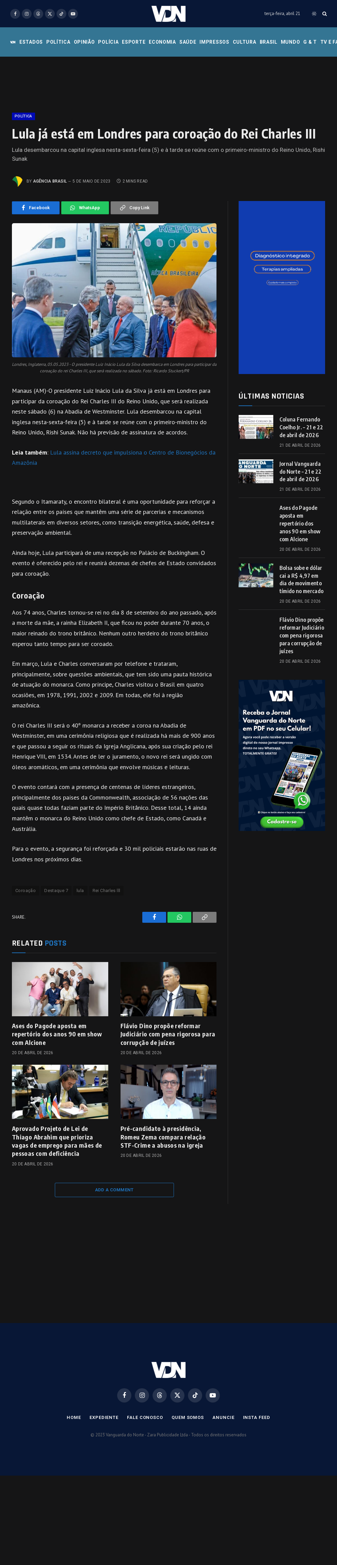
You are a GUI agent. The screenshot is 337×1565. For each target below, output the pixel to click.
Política (58, 42)
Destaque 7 (56, 890)
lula (80, 890)
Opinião (84, 42)
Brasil (268, 42)
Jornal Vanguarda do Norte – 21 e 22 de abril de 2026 (300, 471)
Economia (162, 42)
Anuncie (223, 1417)
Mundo (290, 42)
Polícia (108, 42)
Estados (31, 42)
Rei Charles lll (107, 890)
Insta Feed (256, 1417)
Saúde (187, 42)
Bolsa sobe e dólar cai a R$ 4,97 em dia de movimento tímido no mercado (301, 579)
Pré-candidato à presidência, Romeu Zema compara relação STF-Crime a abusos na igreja (163, 1136)
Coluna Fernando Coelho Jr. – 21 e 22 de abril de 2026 (301, 427)
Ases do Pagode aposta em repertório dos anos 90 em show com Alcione (57, 1034)
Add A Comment (114, 1189)
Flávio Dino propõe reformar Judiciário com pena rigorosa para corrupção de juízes (168, 1034)
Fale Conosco (145, 1417)
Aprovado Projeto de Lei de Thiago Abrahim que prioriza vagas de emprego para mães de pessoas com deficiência (57, 1140)
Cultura (244, 42)
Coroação (25, 890)
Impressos (214, 42)
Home (74, 1417)
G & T (310, 42)
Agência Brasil (50, 181)
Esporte (133, 42)
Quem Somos (188, 1417)
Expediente (104, 1417)
